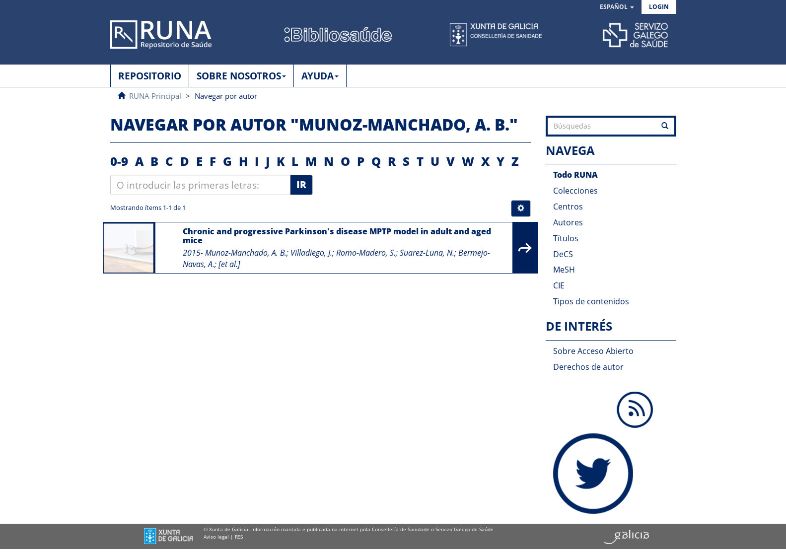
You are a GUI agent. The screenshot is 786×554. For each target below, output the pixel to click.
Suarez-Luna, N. (427, 252)
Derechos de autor (588, 366)
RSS (239, 536)
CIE (559, 285)
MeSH (564, 269)
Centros (568, 206)
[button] (617, 7)
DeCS (563, 254)
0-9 (119, 161)
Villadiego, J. (311, 252)
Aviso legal (216, 536)
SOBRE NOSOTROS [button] (241, 75)
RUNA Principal (155, 96)
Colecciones (575, 190)
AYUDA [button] (320, 75)
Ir (301, 184)
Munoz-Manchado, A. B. (245, 252)
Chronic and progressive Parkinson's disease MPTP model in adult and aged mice (337, 236)
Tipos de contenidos (591, 301)
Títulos (565, 238)
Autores (568, 222)
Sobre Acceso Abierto (593, 351)
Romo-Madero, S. (366, 252)
